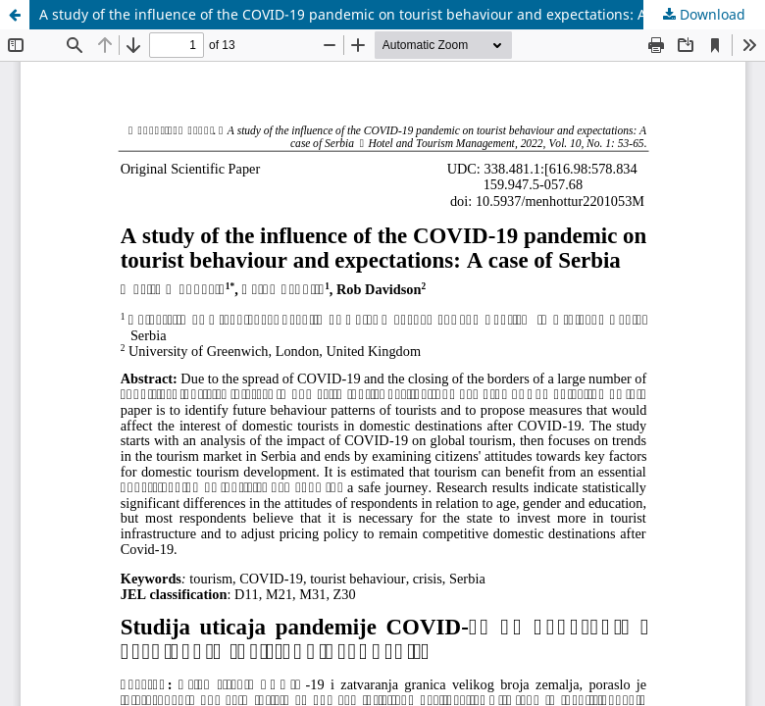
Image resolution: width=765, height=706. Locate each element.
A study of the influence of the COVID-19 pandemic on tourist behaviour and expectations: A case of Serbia (390, 14)
